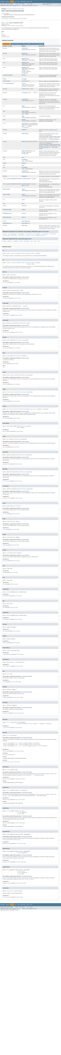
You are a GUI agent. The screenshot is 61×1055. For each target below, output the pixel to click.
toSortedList (25, 223)
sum (22, 203)
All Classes (30, 3)
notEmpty (24, 176)
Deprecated (23, 1)
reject (23, 189)
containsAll (25, 92)
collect (24, 83)
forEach (24, 119)
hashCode (15, 241)
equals (4, 241)
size (23, 199)
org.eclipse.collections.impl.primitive (15, 8)
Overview (2, 1)
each (23, 116)
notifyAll (26, 241)
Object (8, 24)
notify (21, 241)
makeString (24, 133)
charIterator (25, 81)
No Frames (22, 3)
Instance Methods (26, 44)
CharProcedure (26, 117)
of (22, 178)
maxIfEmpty (24, 159)
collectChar (28, 234)
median (23, 163)
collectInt (53, 234)
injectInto (24, 123)
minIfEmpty (24, 167)
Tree (18, 1)
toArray (24, 205)
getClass (9, 241)
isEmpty (24, 129)
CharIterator (6, 81)
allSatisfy (24, 48)
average (24, 78)
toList (23, 213)
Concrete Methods (38, 44)
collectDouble (36, 234)
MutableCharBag (7, 209)
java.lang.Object (5, 13)
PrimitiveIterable (22, 18)
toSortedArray (25, 221)
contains (24, 88)
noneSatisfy (25, 170)
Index (28, 1)
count (23, 105)
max (22, 157)
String (23, 65)
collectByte (20, 234)
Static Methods (15, 44)
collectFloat (45, 234)
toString (24, 225)
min (22, 165)
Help (31, 1)
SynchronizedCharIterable (14, 178)
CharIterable (12, 18)
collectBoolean (12, 234)
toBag (23, 209)
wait (31, 241)
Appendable (25, 60)
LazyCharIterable (7, 75)
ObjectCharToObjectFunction (29, 124)
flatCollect (22, 235)
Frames (17, 3)
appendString (25, 58)
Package (8, 1)
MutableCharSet (7, 217)
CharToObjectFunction (28, 84)
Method (18, 5)
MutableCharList (7, 213)
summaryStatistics (41, 235)
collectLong (6, 235)
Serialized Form (5, 36)
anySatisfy (24, 53)
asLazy (23, 75)
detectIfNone (25, 111)
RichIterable (8, 83)
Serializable (4, 18)
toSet (23, 217)
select (23, 194)
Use (15, 1)
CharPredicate (26, 49)
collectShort (13, 235)
